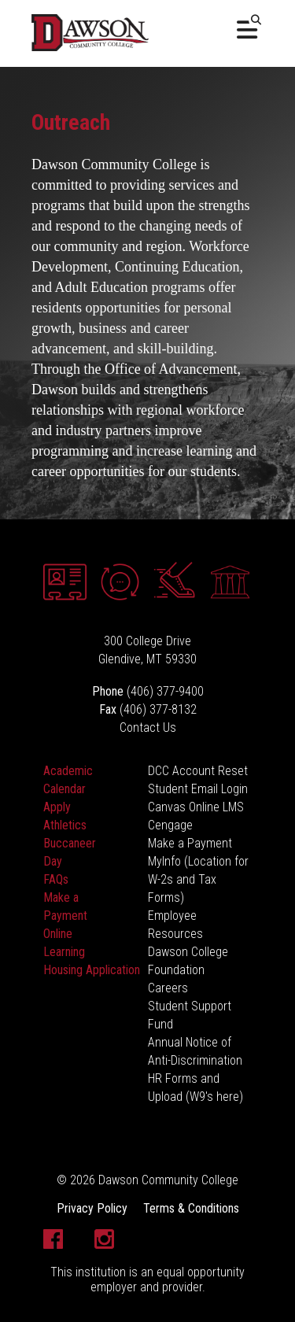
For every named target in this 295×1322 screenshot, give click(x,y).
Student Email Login (198, 788)
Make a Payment (190, 843)
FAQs (55, 879)
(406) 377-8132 (158, 709)
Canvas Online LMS (196, 806)
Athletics (65, 825)
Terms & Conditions (191, 1208)
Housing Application (91, 969)
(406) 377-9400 (165, 691)
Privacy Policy (92, 1208)
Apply (57, 806)
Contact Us (148, 727)
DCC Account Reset (198, 770)
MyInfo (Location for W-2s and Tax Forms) (198, 879)
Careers (168, 987)
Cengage (170, 825)
